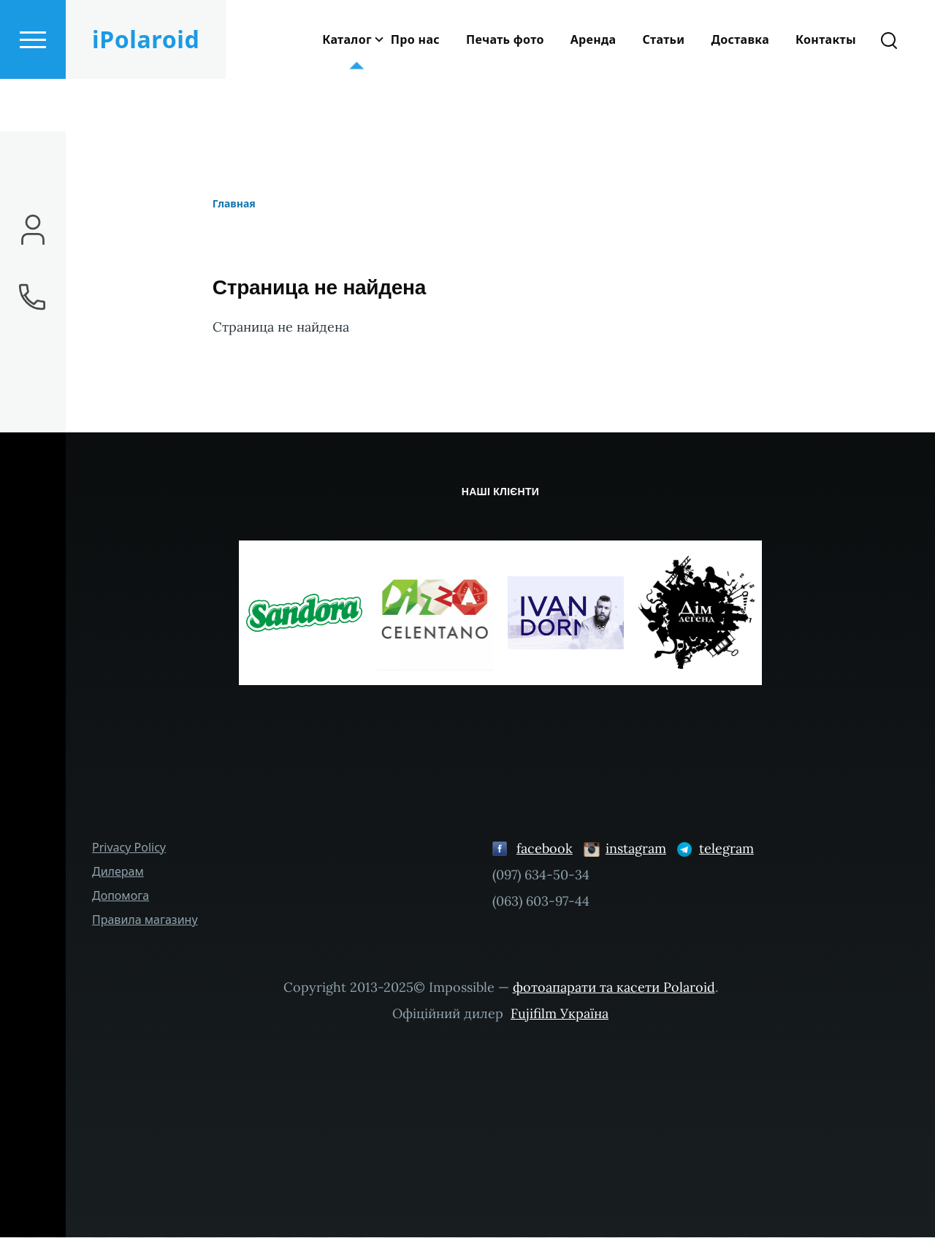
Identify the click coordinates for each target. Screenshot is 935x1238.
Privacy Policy (129, 848)
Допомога (120, 896)
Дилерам (118, 872)
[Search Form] (889, 92)
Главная (234, 204)
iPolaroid (145, 91)
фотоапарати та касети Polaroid (614, 987)
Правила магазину (145, 920)
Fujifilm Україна (559, 1014)
